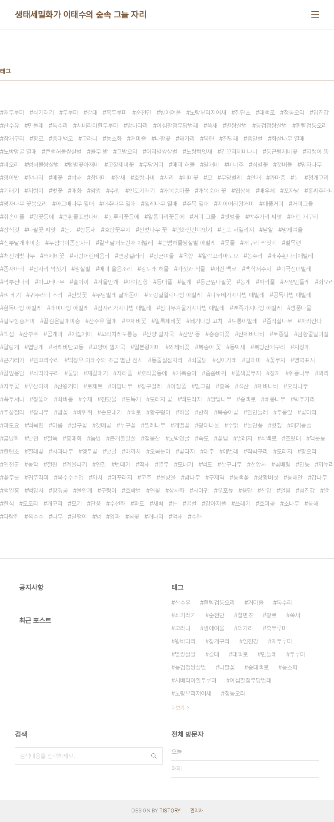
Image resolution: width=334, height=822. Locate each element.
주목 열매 (197, 203)
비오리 (11, 164)
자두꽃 (11, 386)
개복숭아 (186, 373)
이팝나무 (121, 386)
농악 (33, 464)
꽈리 (323, 373)
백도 (207, 464)
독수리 (60, 125)
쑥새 (212, 125)
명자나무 (311, 164)
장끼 (275, 373)
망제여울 (292, 229)
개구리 (55, 503)
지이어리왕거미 (235, 203)
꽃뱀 (222, 438)
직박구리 (257, 451)
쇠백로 (269, 438)
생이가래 (226, 360)
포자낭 (291, 190)
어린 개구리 (304, 216)
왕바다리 (137, 125)
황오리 (309, 451)
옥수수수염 (70, 477)
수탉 (233, 425)
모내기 (185, 464)
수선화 (117, 503)
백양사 (35, 490)
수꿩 (115, 190)
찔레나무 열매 (160, 203)
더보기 (177, 708)
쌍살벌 (82, 268)
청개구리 (318, 177)
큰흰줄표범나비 (81, 216)
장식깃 (11, 229)
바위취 (84, 412)
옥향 (188, 255)
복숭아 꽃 (209, 347)
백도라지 (191, 399)
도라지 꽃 (161, 399)
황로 (38, 138)
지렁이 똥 (317, 151)
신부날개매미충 (21, 242)
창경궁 (60, 490)
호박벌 (133, 490)
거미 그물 (204, 216)
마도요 (11, 425)
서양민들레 (297, 281)
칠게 (186, 281)
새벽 (158, 503)
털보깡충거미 (19, 321)
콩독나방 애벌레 (292, 295)
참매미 (98, 177)
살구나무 (231, 464)
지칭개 (302, 347)
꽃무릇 (11, 477)
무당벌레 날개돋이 (117, 295)
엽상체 (242, 190)
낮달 (111, 451)
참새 (120, 177)
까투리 (326, 464)
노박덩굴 (179, 438)
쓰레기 (242, 503)
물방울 (168, 477)
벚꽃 (57, 190)
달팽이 (79, 516)
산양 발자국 (160, 334)
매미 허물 (183, 164)
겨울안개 (107, 281)
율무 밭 (99, 151)
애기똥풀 (301, 425)
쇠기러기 (43, 112)
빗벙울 (232, 216)
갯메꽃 (103, 425)
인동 (304, 464)
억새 (177, 516)
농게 (245, 281)
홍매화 (74, 438)
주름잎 (284, 412)
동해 (313, 503)
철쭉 (52, 438)
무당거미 (153, 164)
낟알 (268, 229)
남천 (33, 438)
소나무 (291, 503)
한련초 (11, 451)
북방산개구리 (269, 347)
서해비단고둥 (68, 347)
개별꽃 (182, 425)
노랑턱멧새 (199, 151)
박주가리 (304, 399)
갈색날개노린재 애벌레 (126, 242)
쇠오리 (326, 281)
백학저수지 (258, 268)
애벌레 (230, 451)
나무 (57, 516)
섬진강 (307, 490)
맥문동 (317, 438)
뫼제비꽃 (179, 347)
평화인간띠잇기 (194, 229)
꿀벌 (191, 503)
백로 (135, 412)
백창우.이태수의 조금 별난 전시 (105, 360)
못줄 (229, 242)
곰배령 (283, 464)
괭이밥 (11, 177)
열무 (163, 464)
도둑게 (133, 399)
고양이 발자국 (108, 347)
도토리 (30, 503)
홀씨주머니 (321, 190)
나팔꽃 (162, 138)
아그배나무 (51, 281)
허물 (184, 412)
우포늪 (225, 490)
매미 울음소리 (115, 268)
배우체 (267, 190)
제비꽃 (190, 177)
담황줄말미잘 (313, 334)
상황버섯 (267, 477)
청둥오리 (294, 112)
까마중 (277, 177)
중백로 (248, 399)
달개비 (211, 164)
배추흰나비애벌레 (292, 255)
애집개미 (81, 334)
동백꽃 (241, 477)
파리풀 (267, 281)
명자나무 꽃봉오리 (25, 203)
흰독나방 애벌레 (22, 308)
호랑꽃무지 (117, 229)
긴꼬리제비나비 (239, 151)
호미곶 (267, 503)
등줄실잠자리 (167, 360)
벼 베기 (12, 295)
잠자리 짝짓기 (49, 268)
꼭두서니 (13, 399)
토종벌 (281, 334)
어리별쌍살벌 (161, 151)
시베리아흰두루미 (97, 125)
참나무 (41, 412)
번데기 (122, 464)
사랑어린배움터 (91, 255)
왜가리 (187, 138)
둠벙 (95, 438)
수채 (87, 399)
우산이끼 (38, 386)
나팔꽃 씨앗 (42, 229)
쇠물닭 (199, 360)
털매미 (253, 360)
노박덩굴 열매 (20, 151)
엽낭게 (35, 347)
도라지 (284, 451)
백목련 (35, 425)
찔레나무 (154, 425)
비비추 (236, 164)
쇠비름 (65, 399)
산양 (266, 490)
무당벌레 (231, 177)
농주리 (255, 255)
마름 (57, 425)
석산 (243, 386)
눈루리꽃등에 (123, 216)
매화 (76, 190)
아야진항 (137, 281)
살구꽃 (79, 425)
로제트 (95, 386)
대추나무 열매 (119, 203)
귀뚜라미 (38, 477)
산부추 (30, 334)
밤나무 (192, 477)
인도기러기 (142, 190)
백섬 (8, 334)
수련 (196, 516)
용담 (247, 490)
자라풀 (124, 373)
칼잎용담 (13, 373)
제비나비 (267, 386)
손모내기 (111, 412)
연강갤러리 (131, 255)
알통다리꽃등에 (166, 216)
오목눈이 (160, 451)
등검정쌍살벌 (271, 125)
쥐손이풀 (13, 216)
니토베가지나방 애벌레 (237, 295)
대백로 (267, 112)
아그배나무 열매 (75, 203)
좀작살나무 (279, 321)
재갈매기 (97, 373)
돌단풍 (255, 425)
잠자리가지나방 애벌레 (124, 308)
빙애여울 (170, 112)
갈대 (92, 112)
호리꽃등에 (154, 373)
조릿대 (293, 438)
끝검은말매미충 (61, 321)
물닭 (73, 373)
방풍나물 (301, 308)
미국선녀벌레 (295, 268)
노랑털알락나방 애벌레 (175, 295)
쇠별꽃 (260, 164)
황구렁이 (160, 412)
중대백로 (62, 138)
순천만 (143, 112)
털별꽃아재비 (83, 164)
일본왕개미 (147, 347)
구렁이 (109, 490)
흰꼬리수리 (46, 360)
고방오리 (127, 151)
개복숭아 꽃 (212, 190)
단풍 (95, 503)
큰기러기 (13, 360)
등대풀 (164, 281)
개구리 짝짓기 (260, 242)
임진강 (321, 112)
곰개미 (55, 334)
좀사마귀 (13, 268)
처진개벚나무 (19, 255)
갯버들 (284, 164)
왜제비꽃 (53, 255)
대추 (209, 451)
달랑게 (11, 347)
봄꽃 (134, 516)
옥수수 (35, 516)
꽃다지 (187, 451)
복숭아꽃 (227, 412)
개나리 (156, 516)
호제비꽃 (135, 321)
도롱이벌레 (244, 321)
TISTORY (169, 811)
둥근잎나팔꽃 (215, 281)
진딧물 (109, 399)
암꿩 (95, 190)
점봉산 (152, 438)
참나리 (35, 177)
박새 (76, 177)
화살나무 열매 (287, 138)
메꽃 (57, 177)
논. (67, 229)
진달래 (230, 138)
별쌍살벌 (236, 125)
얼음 (285, 490)
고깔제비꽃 (121, 164)
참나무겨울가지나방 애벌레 (192, 308)
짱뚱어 (41, 399)
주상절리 (13, 412)
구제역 (216, 477)
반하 (203, 412)
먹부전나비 (16, 281)
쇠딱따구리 (46, 373)
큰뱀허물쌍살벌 (63, 151)
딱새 (144, 464)
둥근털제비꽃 (281, 151)
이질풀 (178, 386)
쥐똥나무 (299, 373)
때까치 (133, 451)
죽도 (203, 438)
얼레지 (244, 438)
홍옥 (224, 386)
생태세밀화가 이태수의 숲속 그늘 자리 (80, 15)
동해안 (295, 477)
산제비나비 (251, 334)
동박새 (237, 347)
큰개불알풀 (123, 438)
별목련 (293, 242)
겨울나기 (76, 464)
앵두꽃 (89, 451)
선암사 (258, 464)
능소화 (114, 138)
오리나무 (297, 386)
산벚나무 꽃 (153, 229)
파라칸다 (311, 321)
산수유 (11, 125)
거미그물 (302, 203)
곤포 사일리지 (237, 229)
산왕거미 (67, 386)
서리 (169, 177)
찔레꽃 (35, 451)
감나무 (319, 477)
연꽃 (155, 490)
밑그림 (202, 386)
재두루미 (13, 112)
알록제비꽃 (168, 321)
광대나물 (208, 425)
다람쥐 (11, 516)
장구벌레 (151, 386)
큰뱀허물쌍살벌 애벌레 (189, 242)
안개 (255, 177)
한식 (8, 503)
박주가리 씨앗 (265, 216)
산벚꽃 (79, 295)
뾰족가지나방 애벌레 (257, 308)
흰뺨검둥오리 (311, 125)
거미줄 (138, 138)
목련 (209, 138)
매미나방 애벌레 (69, 308)
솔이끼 (81, 281)
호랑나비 (144, 177)
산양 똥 (191, 334)
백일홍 (11, 490)
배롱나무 (274, 399)
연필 (101, 464)
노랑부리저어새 (208, 112)
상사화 (176, 490)
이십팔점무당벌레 (177, 125)
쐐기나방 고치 (206, 321)
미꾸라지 (121, 477)
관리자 (196, 811)
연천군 (11, 464)
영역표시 (304, 360)
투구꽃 (128, 425)
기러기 (11, 190)
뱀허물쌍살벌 (43, 164)
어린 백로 (225, 268)
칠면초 (242, 112)
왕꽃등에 (43, 216)
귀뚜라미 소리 (46, 295)
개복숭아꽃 (177, 190)
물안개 (84, 490)
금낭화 (11, 438)
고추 (146, 477)
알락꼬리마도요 (220, 255)
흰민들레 (257, 412)
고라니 (89, 138)
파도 (139, 503)
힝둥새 (88, 229)
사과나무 (62, 451)
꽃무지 (277, 360)
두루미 (70, 112)
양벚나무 (220, 399)
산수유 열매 (103, 321)
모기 (76, 503)
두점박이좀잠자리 (69, 242)
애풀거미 (273, 203)
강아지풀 (215, 503)
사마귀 (201, 490)
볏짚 (276, 425)
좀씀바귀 (215, 373)
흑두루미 (116, 112)
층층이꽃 (219, 334)
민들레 (35, 125)
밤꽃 (62, 412)
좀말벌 (255, 138)
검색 (154, 756)
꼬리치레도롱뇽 (119, 334)
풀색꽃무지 (248, 373)
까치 (97, 477)
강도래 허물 (155, 268)
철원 (52, 464)
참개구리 (13, 138)
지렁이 (35, 190)
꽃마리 (309, 412)
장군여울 (163, 255)
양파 (115, 516)
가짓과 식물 (191, 268)
